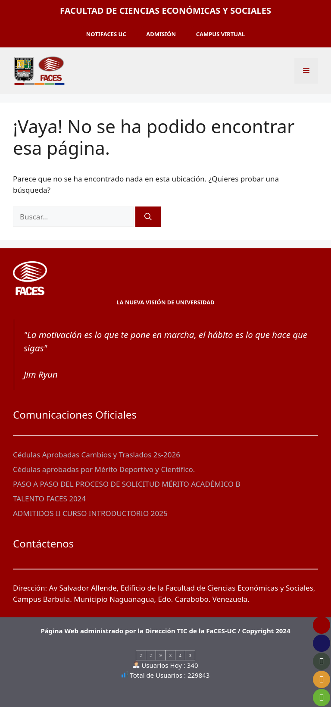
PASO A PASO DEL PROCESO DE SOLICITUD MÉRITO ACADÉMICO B (126, 484)
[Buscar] (148, 216)
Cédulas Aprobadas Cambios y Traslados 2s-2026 (96, 455)
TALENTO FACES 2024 (49, 499)
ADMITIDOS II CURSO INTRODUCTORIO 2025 (90, 513)
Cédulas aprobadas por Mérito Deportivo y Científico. (104, 469)
